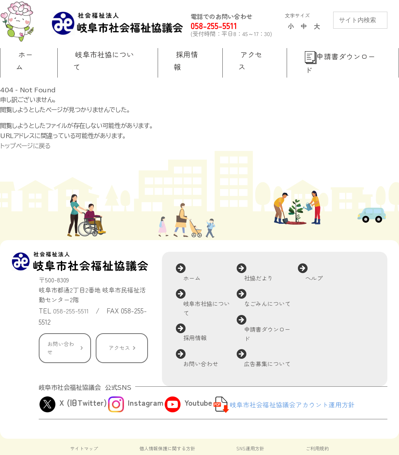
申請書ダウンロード (275, 289)
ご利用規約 (316, 423)
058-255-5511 (227, 25)
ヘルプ (320, 253)
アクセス (119, 333)
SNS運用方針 (251, 423)
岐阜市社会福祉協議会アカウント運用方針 (296, 379)
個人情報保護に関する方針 (168, 423)
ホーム (198, 253)
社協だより (265, 253)
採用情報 (201, 294)
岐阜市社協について (214, 273)
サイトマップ (85, 423)
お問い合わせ (61, 333)
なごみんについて (275, 268)
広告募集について (275, 310)
